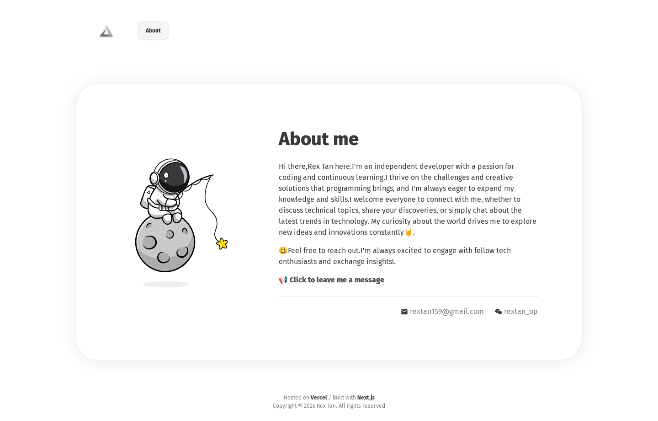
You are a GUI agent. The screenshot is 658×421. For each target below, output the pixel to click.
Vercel (319, 397)
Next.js (366, 397)
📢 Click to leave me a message (331, 279)
